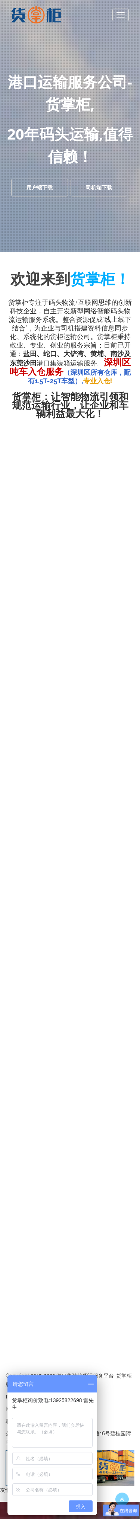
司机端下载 (99, 188)
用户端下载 (40, 188)
